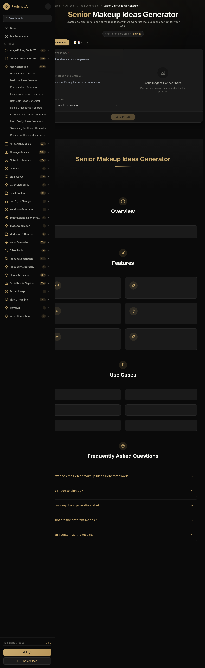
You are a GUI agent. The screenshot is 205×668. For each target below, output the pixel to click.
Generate (123, 116)
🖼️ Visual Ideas (56, 42)
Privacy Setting (55, 99)
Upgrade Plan (27, 660)
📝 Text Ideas (83, 42)
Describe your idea (57, 53)
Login (27, 652)
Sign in (137, 33)
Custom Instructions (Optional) (65, 76)
